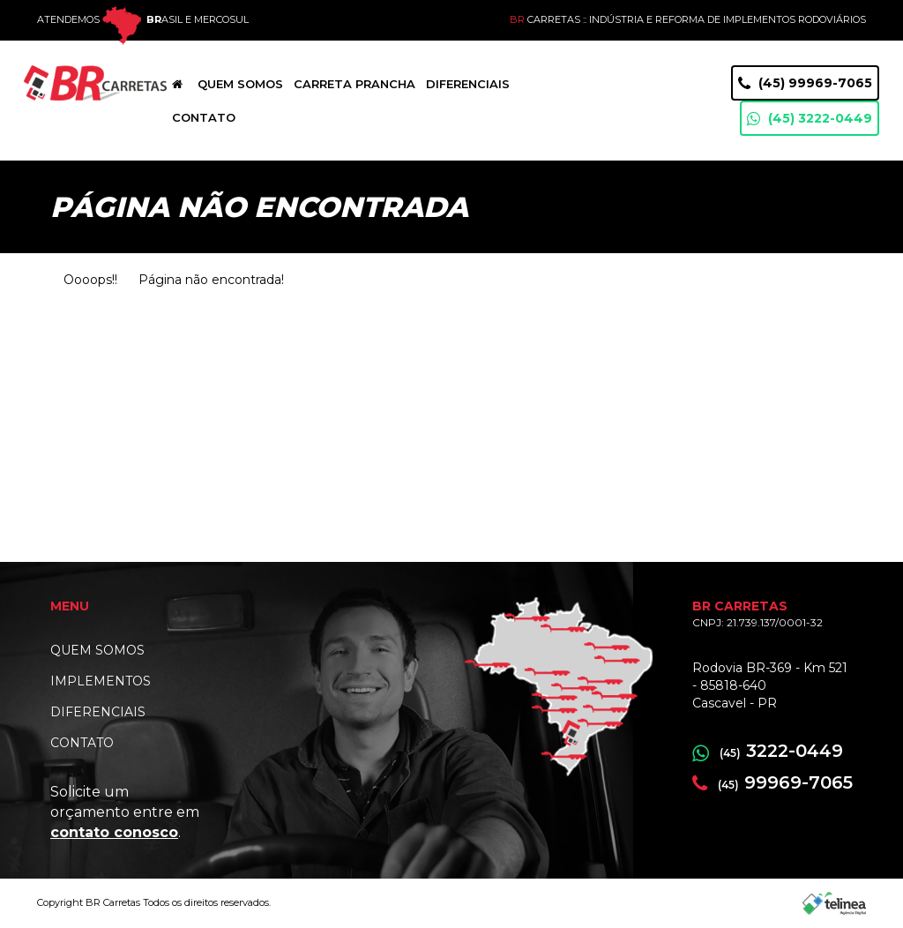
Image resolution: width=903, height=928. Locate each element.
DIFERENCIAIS (98, 712)
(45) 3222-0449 (809, 118)
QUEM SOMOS (97, 650)
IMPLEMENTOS (100, 681)
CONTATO (82, 743)
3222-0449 (767, 750)
